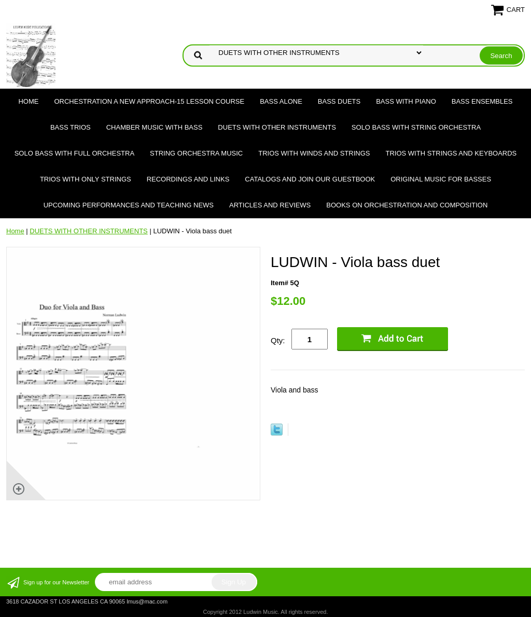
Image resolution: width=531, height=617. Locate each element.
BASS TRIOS (70, 127)
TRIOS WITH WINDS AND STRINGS (314, 153)
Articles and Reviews (270, 205)
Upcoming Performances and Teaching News (129, 205)
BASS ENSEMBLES (482, 101)
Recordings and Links (188, 179)
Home (28, 101)
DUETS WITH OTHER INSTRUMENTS (277, 127)
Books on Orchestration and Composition (406, 205)
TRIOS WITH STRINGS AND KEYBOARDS (450, 153)
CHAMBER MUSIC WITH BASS (154, 127)
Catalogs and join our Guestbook (310, 179)
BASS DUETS (339, 101)
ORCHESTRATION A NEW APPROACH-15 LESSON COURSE (149, 101)
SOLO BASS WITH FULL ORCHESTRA (74, 153)
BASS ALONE (281, 101)
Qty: (278, 340)
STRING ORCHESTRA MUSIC (196, 153)
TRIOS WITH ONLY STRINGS (85, 179)
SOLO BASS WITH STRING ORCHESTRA (416, 127)
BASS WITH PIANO (406, 101)
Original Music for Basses (440, 179)
